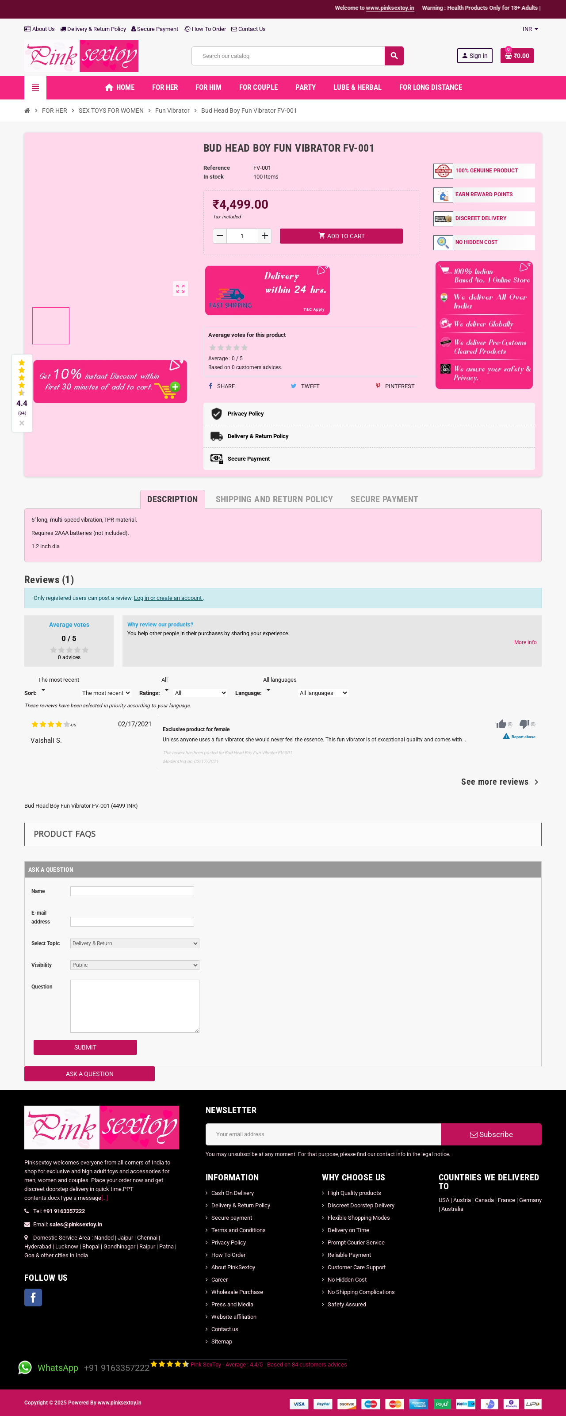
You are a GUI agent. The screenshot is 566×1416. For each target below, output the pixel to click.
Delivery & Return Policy (93, 29)
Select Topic (45, 943)
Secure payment (231, 1217)
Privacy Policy (228, 1242)
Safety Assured (347, 1304)
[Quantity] (242, 236)
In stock (213, 176)
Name (38, 891)
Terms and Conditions (238, 1230)
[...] (104, 1198)
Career (219, 1279)
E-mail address (40, 917)
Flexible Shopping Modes (359, 1217)
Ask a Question (90, 1073)
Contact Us (248, 29)
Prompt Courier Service (356, 1242)
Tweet (305, 386)
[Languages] (280, 685)
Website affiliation (233, 1316)
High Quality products (354, 1193)
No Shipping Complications (361, 1292)
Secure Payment (154, 29)
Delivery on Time (348, 1230)
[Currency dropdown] (530, 29)
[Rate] (166, 685)
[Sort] (58, 685)
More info (525, 642)
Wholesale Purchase (237, 1292)
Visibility (41, 965)
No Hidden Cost (347, 1279)
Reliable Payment (350, 1255)
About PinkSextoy (233, 1267)
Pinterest (395, 386)
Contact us (224, 1329)
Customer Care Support (357, 1267)
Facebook (33, 1297)
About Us (39, 29)
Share (222, 386)
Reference (216, 167)
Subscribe (491, 1134)
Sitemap (221, 1341)
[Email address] (323, 1134)
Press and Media (232, 1304)
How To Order (205, 29)
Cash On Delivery (232, 1193)
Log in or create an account (168, 598)
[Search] (297, 55)
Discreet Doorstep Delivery (361, 1205)
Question (42, 987)
